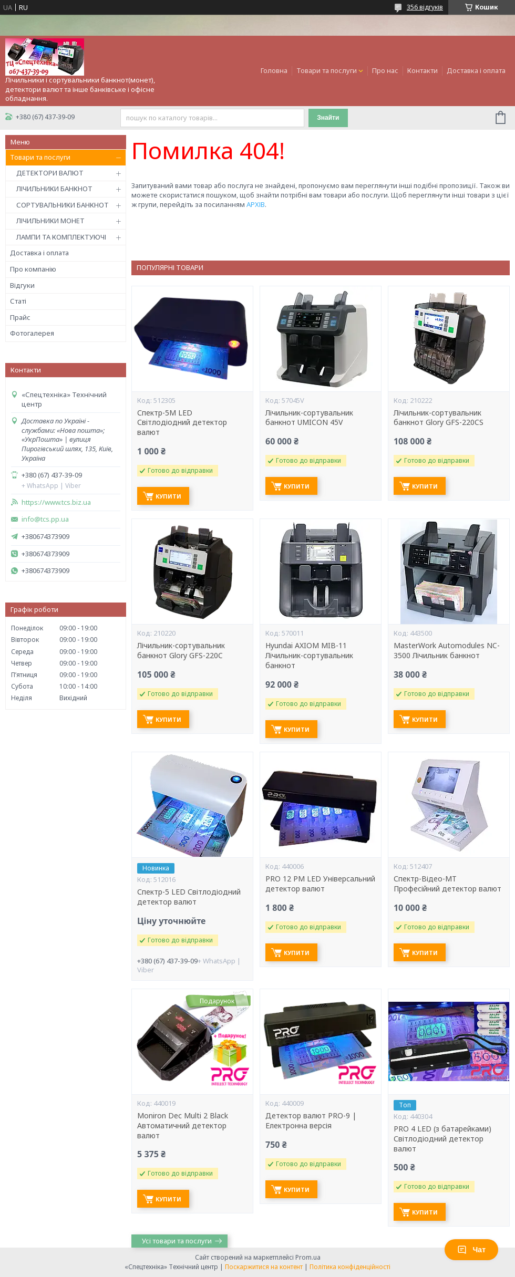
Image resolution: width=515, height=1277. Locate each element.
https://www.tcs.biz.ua (56, 502)
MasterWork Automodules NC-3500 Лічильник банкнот (447, 650)
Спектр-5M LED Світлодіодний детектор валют (182, 423)
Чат (471, 1249)
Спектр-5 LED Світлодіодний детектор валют (189, 897)
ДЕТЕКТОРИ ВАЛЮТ (50, 173)
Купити (168, 496)
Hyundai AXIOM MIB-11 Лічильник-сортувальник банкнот (309, 655)
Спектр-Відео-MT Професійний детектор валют (447, 884)
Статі (18, 301)
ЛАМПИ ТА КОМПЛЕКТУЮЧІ (61, 237)
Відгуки (22, 285)
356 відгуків (425, 7)
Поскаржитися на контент (264, 1266)
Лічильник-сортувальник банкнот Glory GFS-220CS (438, 418)
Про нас (385, 70)
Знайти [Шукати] (328, 117)
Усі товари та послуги (177, 1240)
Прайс (20, 317)
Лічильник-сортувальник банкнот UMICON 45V (309, 418)
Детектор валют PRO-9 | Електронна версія (310, 1120)
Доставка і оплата (476, 70)
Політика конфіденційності (350, 1266)
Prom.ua (308, 1257)
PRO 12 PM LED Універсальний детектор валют (320, 884)
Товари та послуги (326, 70)
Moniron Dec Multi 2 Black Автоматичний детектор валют (182, 1125)
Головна (274, 70)
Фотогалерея (32, 333)
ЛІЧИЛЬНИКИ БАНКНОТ (54, 188)
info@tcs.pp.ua (45, 519)
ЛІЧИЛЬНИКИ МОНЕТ (50, 220)
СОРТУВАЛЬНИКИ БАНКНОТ (62, 205)
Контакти (422, 70)
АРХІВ (255, 204)
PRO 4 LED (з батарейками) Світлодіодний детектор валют (442, 1139)
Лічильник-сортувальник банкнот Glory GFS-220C (181, 650)
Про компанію (33, 269)
